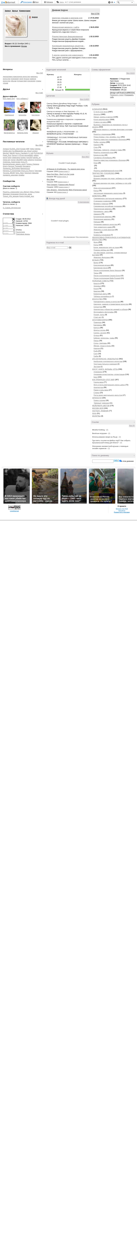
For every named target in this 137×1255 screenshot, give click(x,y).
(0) (80, 104)
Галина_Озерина (32, 164)
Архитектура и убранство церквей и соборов (111, 309)
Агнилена (38, 160)
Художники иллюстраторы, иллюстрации (109, 374)
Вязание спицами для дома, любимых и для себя (112, 179)
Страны (96, 393)
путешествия (22, 81)
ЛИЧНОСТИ (96, 398)
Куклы (96, 191)
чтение (5, 83)
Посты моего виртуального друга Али (108, 395)
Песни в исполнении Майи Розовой (107, 278)
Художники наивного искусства (105, 224)
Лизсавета (26, 166)
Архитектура (98, 387)
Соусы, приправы (100, 343)
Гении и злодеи (99, 400)
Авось (61, 2)
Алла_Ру (24, 162)
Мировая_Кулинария (11, 194)
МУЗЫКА (95, 260)
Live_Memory (25, 192)
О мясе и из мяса (100, 122)
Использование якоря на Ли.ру (104, 437)
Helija (32, 149)
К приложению (83, 202)
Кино (95, 377)
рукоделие (31, 81)
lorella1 (23, 158)
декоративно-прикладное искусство (16, 77)
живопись (34, 77)
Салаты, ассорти (100, 333)
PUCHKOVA (38, 153)
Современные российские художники (108, 206)
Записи (8, 11)
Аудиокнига (98, 372)
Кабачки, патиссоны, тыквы (104, 338)
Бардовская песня (101, 268)
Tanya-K (15, 155)
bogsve (30, 17)
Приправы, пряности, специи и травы (108, 150)
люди (21, 79)
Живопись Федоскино (102, 257)
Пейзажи (97, 222)
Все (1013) (131, 73)
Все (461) (85, 157)
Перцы (96, 341)
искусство (6, 79)
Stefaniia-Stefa (22, 133)
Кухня (96, 289)
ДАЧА (94, 413)
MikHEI (12, 153)
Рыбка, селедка (99, 142)
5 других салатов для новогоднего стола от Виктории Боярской (67, 56)
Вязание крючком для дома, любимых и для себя (112, 183)
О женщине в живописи (102, 201)
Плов (96, 163)
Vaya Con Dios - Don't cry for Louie (60, 174)
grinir (10, 158)
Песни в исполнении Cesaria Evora (107, 276)
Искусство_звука (25, 194)
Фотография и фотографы (104, 312)
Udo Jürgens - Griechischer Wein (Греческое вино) (67, 190)
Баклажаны (98, 325)
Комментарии (24, 11)
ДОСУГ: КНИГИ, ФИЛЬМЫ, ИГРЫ (105, 369)
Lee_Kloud (27, 151)
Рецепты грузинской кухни (104, 153)
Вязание (97, 176)
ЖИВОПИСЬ (97, 196)
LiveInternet (8, 2)
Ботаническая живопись (103, 217)
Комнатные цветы (100, 294)
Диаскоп (35, 133)
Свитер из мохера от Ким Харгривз (61, 111)
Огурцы (96, 335)
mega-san (6, 160)
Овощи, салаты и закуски (103, 117)
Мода (96, 242)
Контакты (122, 1240)
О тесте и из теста (101, 112)
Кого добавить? (22, 99)
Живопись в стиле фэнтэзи (104, 230)
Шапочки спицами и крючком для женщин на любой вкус (67, 19)
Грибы (96, 356)
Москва (24, 46)
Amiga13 (6, 149)
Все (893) (39, 145)
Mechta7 (6, 153)
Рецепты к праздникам (102, 134)
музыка (26, 79)
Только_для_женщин (11, 196)
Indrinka (37, 149)
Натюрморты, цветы (101, 211)
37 (89, 18)
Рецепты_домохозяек (11, 192)
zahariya (31, 160)
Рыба (96, 351)
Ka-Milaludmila (17, 151)
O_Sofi (30, 153)
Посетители (20, 232)
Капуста (97, 328)
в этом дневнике (127, 461)
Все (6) (132, 426)
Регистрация (27, 2)
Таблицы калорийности (102, 296)
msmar (13, 160)
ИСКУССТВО (97, 299)
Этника (96, 232)
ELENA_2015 (15, 149)
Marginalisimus (9, 133)
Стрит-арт (97, 317)
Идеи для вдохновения (102, 188)
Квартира (97, 291)
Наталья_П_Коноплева (12, 171)
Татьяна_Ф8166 (9, 173)
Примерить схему (116, 95)
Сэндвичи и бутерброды (103, 158)
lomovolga (22, 115)
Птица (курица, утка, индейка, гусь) (107, 137)
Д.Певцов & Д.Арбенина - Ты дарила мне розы (66, 169)
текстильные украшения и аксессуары (108, 193)
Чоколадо (28, 173)
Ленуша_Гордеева (15, 166)
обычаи (14, 81)
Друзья (15, 11)
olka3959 (19, 160)
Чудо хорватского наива (103, 227)
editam (36, 155)
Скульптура (98, 307)
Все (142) (39, 93)
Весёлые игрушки (99, 433)
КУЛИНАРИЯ (97, 109)
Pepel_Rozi (7, 155)
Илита (5, 166)
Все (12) (39, 73)
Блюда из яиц (99, 155)
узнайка (21, 175)
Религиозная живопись (102, 219)
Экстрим (97, 367)
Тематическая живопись (103, 209)
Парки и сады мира (101, 390)
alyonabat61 (28, 155)
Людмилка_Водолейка (11, 169)
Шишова (35, 173)
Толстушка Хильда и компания (105, 364)
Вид (113, 3)
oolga (25, 160)
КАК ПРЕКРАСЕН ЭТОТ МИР (103, 380)
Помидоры (98, 322)
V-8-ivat (21, 155)
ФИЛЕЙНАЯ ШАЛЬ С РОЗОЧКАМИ (61, 132)
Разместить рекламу (122, 1242)
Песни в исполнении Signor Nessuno (107, 270)
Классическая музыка (102, 265)
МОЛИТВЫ (96, 416)
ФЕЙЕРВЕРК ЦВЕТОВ (100, 406)
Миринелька (25, 169)
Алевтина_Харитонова (11, 162)
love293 (29, 158)
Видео (96, 263)
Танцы (96, 273)
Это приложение (69, 237)
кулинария (15, 79)
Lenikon (35, 151)
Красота (97, 283)
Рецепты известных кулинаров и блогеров (110, 140)
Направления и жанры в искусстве (107, 302)
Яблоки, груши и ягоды (102, 346)
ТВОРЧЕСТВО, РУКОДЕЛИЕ (103, 173)
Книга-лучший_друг (26, 196)
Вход (37, 2)
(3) (109, 448)
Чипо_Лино (19, 173)
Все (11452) (84, 99)
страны (38, 81)
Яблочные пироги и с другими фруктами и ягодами (113, 130)
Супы (96, 147)
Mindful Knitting (98, 430)
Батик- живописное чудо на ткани (106, 247)
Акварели (97, 214)
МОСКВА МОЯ (97, 408)
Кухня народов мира (101, 120)
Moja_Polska (34, 192)
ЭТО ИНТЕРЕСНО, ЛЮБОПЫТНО (105, 359)
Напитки (97, 145)
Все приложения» (82, 237)
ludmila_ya (36, 158)
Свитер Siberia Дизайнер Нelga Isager (62, 104)
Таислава (38, 171)
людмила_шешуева (10, 175)
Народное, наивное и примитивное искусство (111, 304)
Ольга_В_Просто (27, 171)
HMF (27, 149)
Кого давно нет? (9, 99)
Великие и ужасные (101, 204)
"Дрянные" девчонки (101, 403)
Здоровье (97, 286)
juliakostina (16, 158)
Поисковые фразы (23, 234)
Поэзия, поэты (99, 315)
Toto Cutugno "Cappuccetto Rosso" (61, 185)
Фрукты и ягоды (99, 330)
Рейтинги (49, 2)
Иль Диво (51, 179)
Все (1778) (95, 14)
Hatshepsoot (9, 115)
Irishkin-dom (7, 151)
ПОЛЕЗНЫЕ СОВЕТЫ (100, 281)
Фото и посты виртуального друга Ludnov (109, 385)
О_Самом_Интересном (12, 208)
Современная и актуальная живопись (108, 198)
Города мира (98, 382)
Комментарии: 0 (63, 171)
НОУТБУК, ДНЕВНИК (100, 411)
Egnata (22, 149)
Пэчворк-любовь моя (102, 250)
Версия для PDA (122, 1238)
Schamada (120, 83)
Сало (96, 354)
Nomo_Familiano (21, 153)
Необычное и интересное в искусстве (108, 361)
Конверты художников (102, 235)
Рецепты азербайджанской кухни (106, 171)
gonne (5, 158)
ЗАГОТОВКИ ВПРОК (100, 320)
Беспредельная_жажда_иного (14, 164)
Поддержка (109, 2)
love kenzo (35, 115)
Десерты (97, 114)
